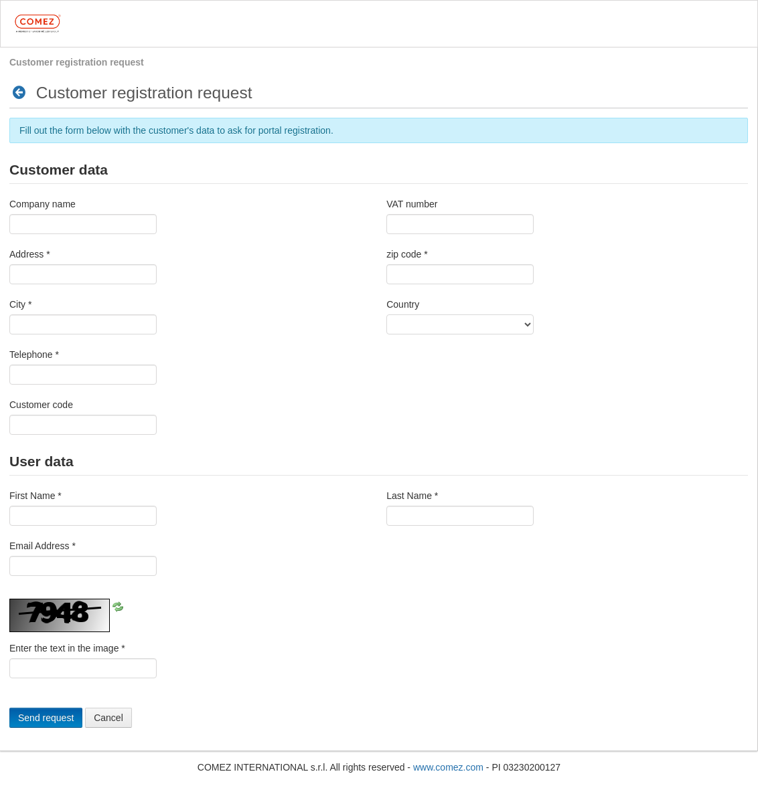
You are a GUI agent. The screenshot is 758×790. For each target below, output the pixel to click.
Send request (46, 717)
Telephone (34, 354)
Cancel (108, 717)
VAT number (411, 204)
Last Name (412, 495)
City (20, 304)
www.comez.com (448, 767)
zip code (407, 254)
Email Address (42, 545)
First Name (35, 495)
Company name (42, 204)
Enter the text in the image (67, 648)
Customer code (41, 404)
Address (29, 254)
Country (402, 304)
